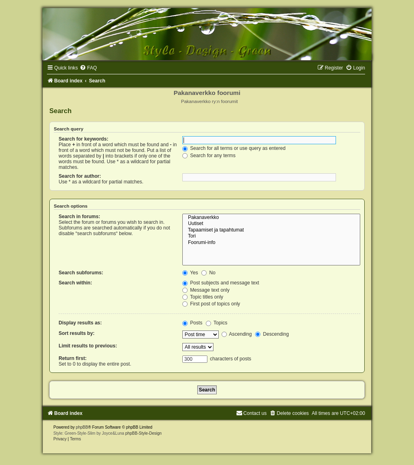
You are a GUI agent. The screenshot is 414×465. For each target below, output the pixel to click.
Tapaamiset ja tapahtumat (271, 230)
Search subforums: (81, 273)
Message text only (206, 290)
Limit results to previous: (88, 346)
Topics (216, 323)
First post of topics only (211, 304)
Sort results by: (77, 333)
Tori (271, 236)
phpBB (82, 427)
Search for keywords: (83, 139)
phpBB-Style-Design (143, 433)
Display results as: (80, 323)
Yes (190, 273)
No (208, 273)
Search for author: (80, 176)
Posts (192, 323)
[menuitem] (88, 68)
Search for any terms (209, 155)
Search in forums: (79, 216)
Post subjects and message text (220, 283)
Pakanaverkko (271, 218)
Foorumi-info (271, 243)
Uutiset (271, 224)
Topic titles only (202, 297)
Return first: (73, 358)
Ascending (237, 334)
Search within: (75, 283)
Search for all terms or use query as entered (233, 148)
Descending (272, 334)
